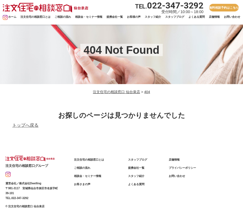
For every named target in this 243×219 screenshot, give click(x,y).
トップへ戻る (25, 125)
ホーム (12, 16)
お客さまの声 (82, 184)
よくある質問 (196, 16)
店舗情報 (214, 16)
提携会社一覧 (114, 16)
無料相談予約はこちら (224, 7)
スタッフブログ (174, 16)
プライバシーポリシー (182, 167)
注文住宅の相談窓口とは (35, 16)
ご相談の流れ (63, 16)
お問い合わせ (232, 16)
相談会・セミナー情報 (88, 16)
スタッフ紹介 (153, 16)
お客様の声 (134, 16)
